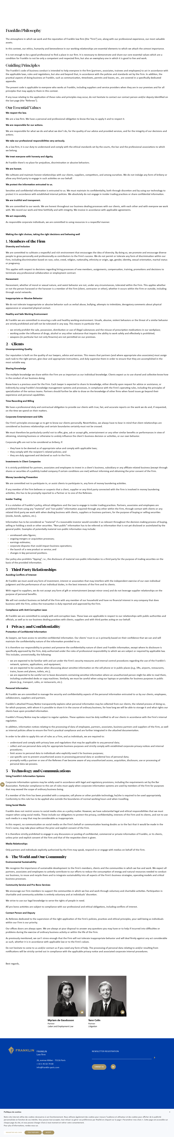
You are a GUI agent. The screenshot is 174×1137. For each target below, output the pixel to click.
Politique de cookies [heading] (12, 1112)
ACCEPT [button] (48, 1132)
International (133, 6)
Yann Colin (94, 1020)
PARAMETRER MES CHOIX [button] (14, 1132)
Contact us (165, 6)
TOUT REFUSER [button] (33, 1132)
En (167, 12)
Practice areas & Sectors (113, 6)
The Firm (84, 6)
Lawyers (95, 6)
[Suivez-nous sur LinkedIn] (2, 784)
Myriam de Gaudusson (61, 1020)
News (145, 6)
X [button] (169, 1112)
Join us (154, 6)
